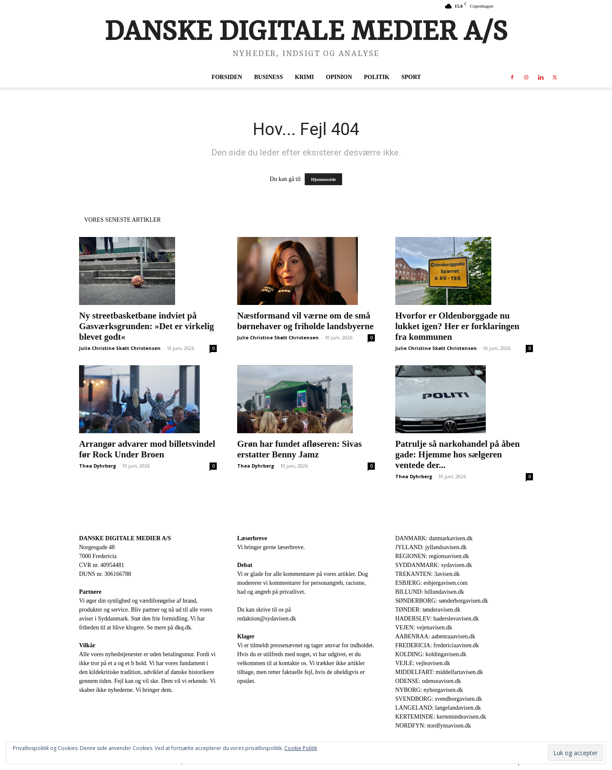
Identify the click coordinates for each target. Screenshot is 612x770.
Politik (376, 77)
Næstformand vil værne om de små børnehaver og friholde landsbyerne (305, 320)
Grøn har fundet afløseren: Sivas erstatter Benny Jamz (299, 449)
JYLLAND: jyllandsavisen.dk (431, 547)
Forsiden (227, 77)
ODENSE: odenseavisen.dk (428, 681)
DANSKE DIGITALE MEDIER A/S (125, 538)
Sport (411, 77)
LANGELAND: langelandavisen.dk (438, 708)
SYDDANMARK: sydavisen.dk (433, 565)
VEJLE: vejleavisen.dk (422, 663)
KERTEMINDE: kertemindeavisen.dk (440, 717)
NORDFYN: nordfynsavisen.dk (433, 725)
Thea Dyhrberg (97, 466)
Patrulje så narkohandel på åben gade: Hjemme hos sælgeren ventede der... (457, 454)
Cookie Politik (300, 748)
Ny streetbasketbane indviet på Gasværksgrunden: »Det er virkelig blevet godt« (146, 326)
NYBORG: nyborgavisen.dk (429, 690)
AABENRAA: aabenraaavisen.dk (435, 636)
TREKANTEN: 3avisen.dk (427, 574)
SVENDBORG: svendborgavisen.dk (438, 699)
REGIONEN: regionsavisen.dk (432, 556)
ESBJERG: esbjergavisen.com (431, 583)
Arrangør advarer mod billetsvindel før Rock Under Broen (147, 449)
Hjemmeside (323, 179)
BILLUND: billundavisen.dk (429, 592)
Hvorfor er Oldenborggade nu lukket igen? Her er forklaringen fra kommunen (457, 326)
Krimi (304, 77)
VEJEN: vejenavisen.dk (423, 627)
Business (268, 77)
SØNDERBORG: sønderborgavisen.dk (441, 601)
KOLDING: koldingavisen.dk (430, 654)
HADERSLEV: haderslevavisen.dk (437, 618)
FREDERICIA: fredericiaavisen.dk (437, 645)
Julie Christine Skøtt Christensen (120, 348)
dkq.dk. (184, 627)
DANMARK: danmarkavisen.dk (434, 538)
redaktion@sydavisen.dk (266, 618)
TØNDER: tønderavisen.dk (427, 609)
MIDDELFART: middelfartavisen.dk (439, 672)
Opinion (339, 77)
